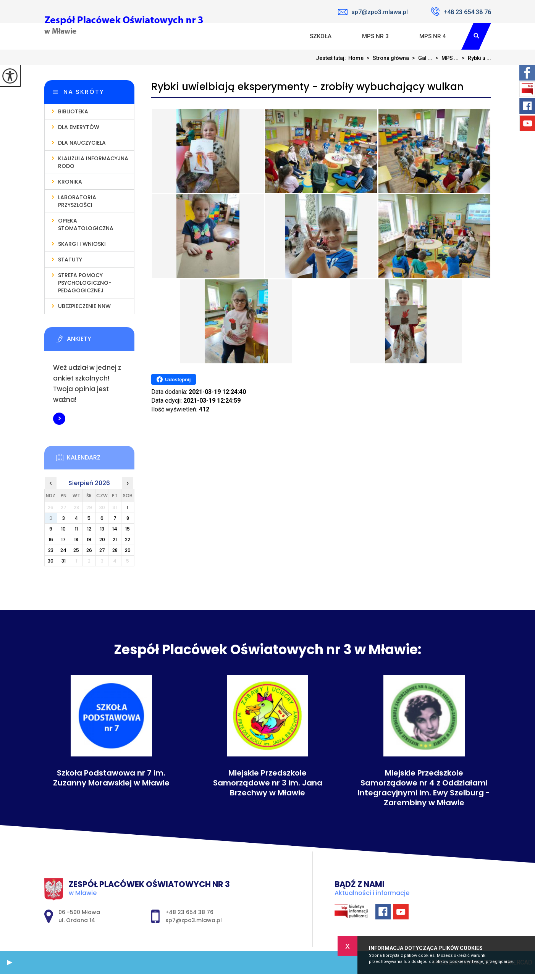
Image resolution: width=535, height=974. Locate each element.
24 (63, 550)
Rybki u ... (475, 58)
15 (127, 529)
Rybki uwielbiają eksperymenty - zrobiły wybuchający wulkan (307, 87)
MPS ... (445, 58)
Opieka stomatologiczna (85, 224)
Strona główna (386, 58)
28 (115, 550)
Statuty (70, 259)
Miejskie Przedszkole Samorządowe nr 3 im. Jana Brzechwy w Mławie (267, 783)
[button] (9, 962)
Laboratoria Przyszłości (77, 201)
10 (63, 529)
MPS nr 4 (432, 36)
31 (63, 561)
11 (76, 529)
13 (102, 529)
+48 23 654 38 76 (461, 11)
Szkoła (320, 36)
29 (128, 550)
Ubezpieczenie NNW (84, 306)
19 (89, 539)
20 (102, 539)
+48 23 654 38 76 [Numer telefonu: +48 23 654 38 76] (189, 912)
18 (76, 539)
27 (102, 550)
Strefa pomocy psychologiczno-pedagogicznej (85, 282)
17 (63, 539)
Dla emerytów (78, 127)
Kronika (70, 181)
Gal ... (420, 58)
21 (115, 539)
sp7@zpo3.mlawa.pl (373, 12)
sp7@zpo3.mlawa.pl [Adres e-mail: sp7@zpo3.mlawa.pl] (193, 920)
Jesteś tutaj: (332, 58)
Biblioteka (73, 111)
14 (114, 529)
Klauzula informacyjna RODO (93, 162)
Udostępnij (174, 379)
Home (356, 58)
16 (50, 539)
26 (89, 550)
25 (76, 550)
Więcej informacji (59, 419)
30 (50, 561)
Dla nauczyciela (82, 143)
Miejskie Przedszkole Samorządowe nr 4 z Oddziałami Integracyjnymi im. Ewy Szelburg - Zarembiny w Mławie (424, 788)
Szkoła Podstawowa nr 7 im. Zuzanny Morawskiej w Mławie (111, 778)
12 (89, 529)
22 (127, 539)
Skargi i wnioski (82, 244)
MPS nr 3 (375, 36)
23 (50, 550)
